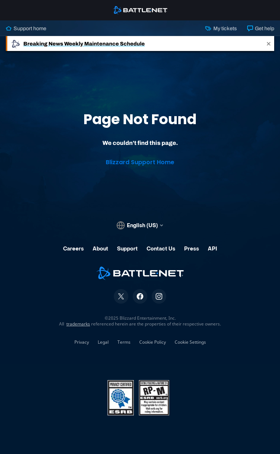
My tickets (221, 28)
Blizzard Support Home (140, 162)
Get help (260, 28)
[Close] (268, 43)
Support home (26, 28)
